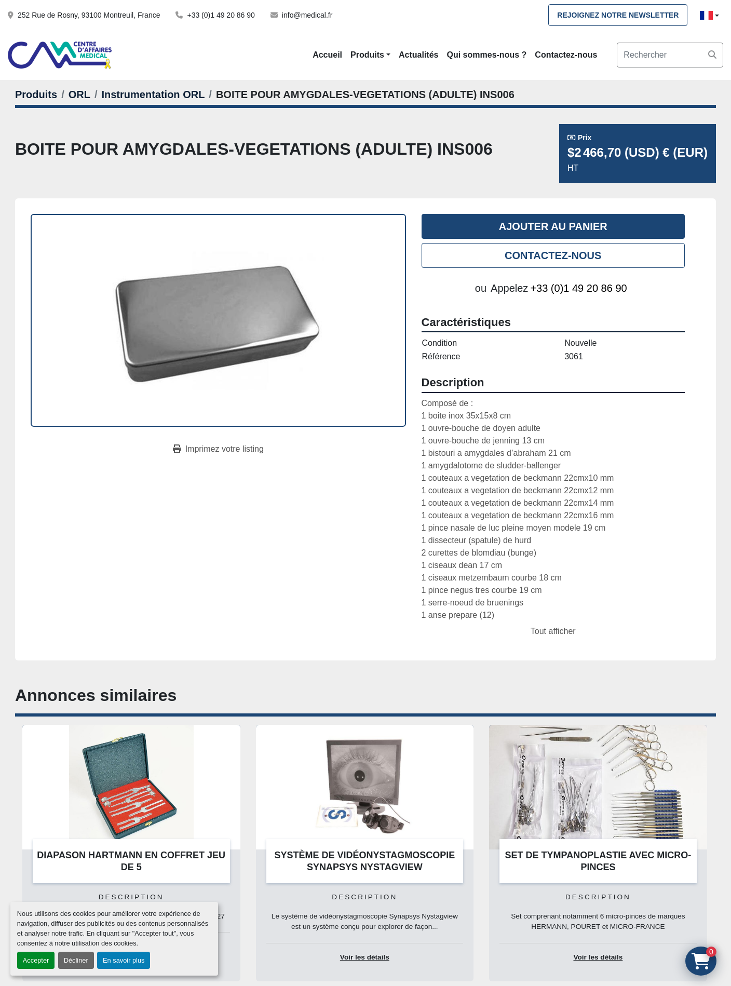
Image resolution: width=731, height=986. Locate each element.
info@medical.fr (307, 15)
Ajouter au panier (553, 226)
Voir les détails (364, 957)
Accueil (327, 54)
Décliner (76, 960)
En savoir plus (123, 960)
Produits (367, 54)
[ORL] (79, 94)
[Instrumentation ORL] (153, 94)
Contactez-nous (566, 54)
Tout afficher (553, 631)
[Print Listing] (218, 449)
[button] (370, 55)
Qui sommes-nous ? (487, 54)
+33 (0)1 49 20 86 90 (220, 15)
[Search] (670, 55)
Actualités (418, 54)
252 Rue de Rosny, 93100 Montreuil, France (89, 15)
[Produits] (36, 94)
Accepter (36, 960)
